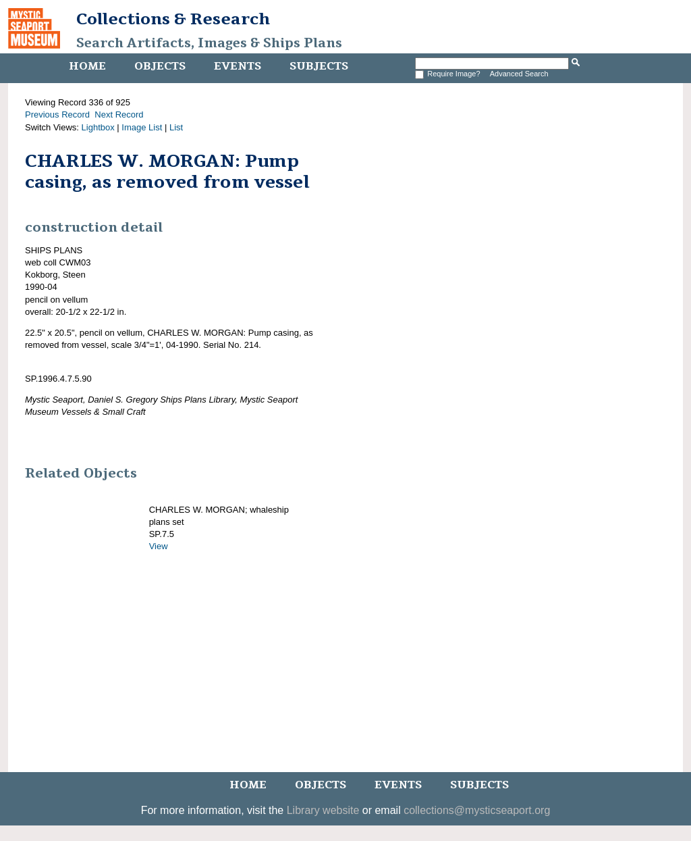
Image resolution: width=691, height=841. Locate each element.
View (158, 546)
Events (237, 66)
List (176, 127)
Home (87, 66)
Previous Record (57, 114)
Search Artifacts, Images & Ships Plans (209, 43)
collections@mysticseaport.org (477, 810)
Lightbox (98, 127)
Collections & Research (173, 19)
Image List (141, 127)
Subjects (318, 66)
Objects (160, 66)
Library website (323, 810)
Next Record (118, 114)
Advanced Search (519, 74)
